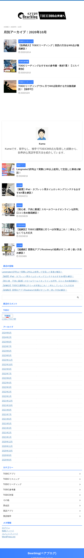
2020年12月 (7, 442)
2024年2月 (7, 337)
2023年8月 (7, 342)
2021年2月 (7, 433)
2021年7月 (7, 415)
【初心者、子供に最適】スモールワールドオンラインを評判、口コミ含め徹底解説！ (40, 281)
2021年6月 (7, 419)
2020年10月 (7, 451)
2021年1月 (7, 437)
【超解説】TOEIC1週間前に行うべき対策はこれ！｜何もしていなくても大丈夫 (38, 286)
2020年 (13, 27)
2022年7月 (7, 374)
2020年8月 (7, 460)
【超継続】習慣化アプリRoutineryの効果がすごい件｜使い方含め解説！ (34, 290)
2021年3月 (7, 428)
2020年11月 (7, 446)
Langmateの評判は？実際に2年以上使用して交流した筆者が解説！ (32, 272)
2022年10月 (7, 365)
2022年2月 (7, 392)
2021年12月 (7, 401)
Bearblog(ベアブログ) (42, 549)
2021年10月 (7, 406)
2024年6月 (7, 333)
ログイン (6, 528)
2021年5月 (7, 424)
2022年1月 (7, 396)
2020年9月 (7, 455)
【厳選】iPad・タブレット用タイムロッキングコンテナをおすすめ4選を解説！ (38, 277)
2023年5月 (7, 356)
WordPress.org (8, 537)
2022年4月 (7, 383)
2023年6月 (7, 351)
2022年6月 (7, 378)
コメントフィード (10, 534)
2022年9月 (7, 369)
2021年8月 (7, 410)
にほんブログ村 (9, 319)
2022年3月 (7, 387)
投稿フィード (8, 531)
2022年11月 (7, 360)
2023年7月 (7, 347)
